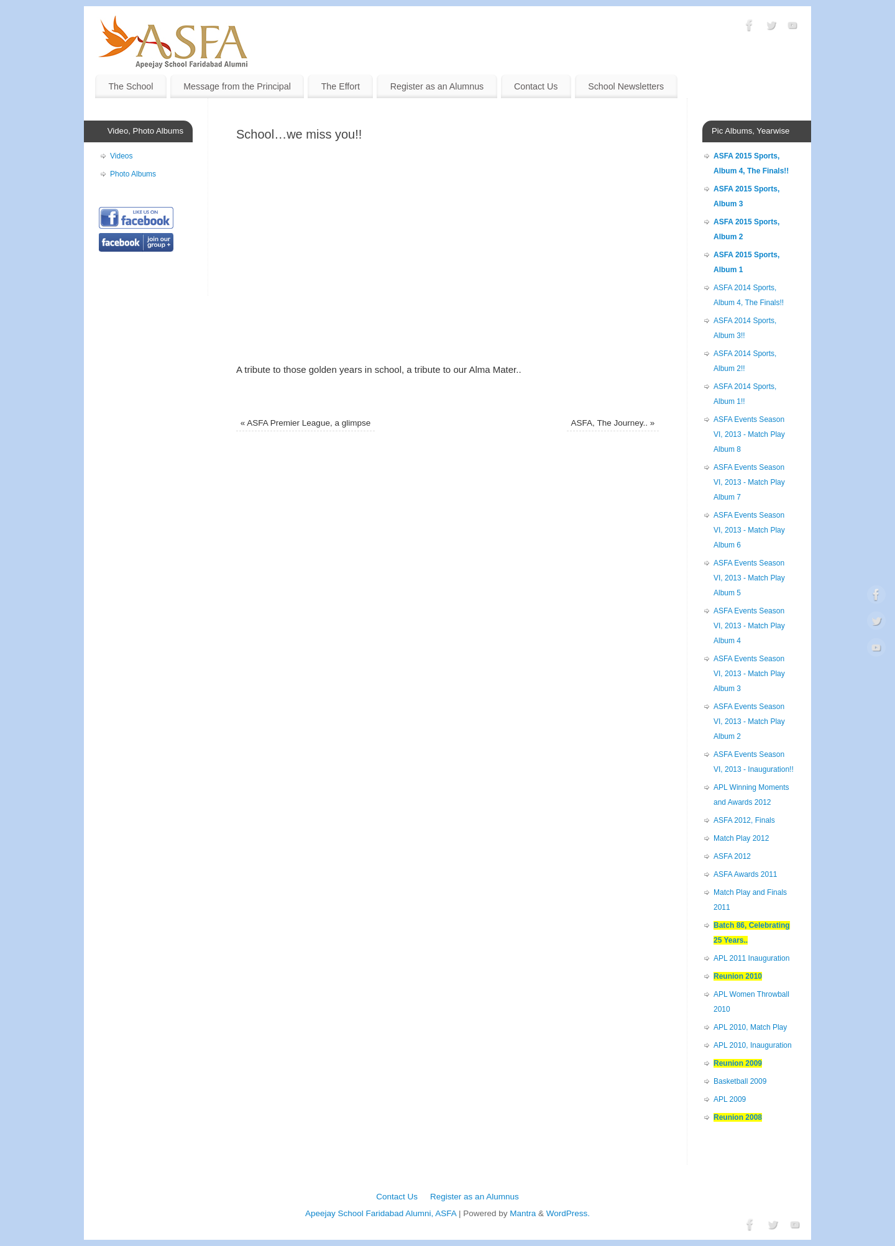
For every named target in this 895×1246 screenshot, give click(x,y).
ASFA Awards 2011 (746, 874)
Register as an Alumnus (437, 86)
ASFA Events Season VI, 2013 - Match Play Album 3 (749, 673)
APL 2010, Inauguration (753, 1045)
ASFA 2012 (732, 856)
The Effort (340, 86)
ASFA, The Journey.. (613, 423)
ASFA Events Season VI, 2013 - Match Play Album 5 (749, 578)
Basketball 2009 (740, 1081)
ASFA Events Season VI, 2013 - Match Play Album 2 (749, 721)
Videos (121, 156)
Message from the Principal (237, 86)
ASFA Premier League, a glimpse (305, 423)
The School (130, 86)
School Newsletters (626, 86)
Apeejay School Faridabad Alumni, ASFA (380, 1213)
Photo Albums (133, 174)
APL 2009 (730, 1099)
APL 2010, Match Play (750, 1027)
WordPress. (568, 1213)
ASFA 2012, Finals (744, 820)
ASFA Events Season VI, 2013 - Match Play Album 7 (749, 482)
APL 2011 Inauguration (751, 958)
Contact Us (536, 86)
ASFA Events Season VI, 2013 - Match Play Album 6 (749, 530)
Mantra (523, 1213)
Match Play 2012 (741, 838)
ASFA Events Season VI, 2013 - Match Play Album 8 (749, 434)
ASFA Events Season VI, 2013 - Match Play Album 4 (749, 626)
